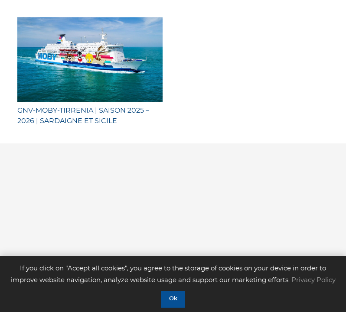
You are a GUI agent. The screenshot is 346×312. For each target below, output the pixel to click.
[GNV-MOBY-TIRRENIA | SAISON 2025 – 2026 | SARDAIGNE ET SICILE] (90, 59)
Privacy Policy (313, 280)
